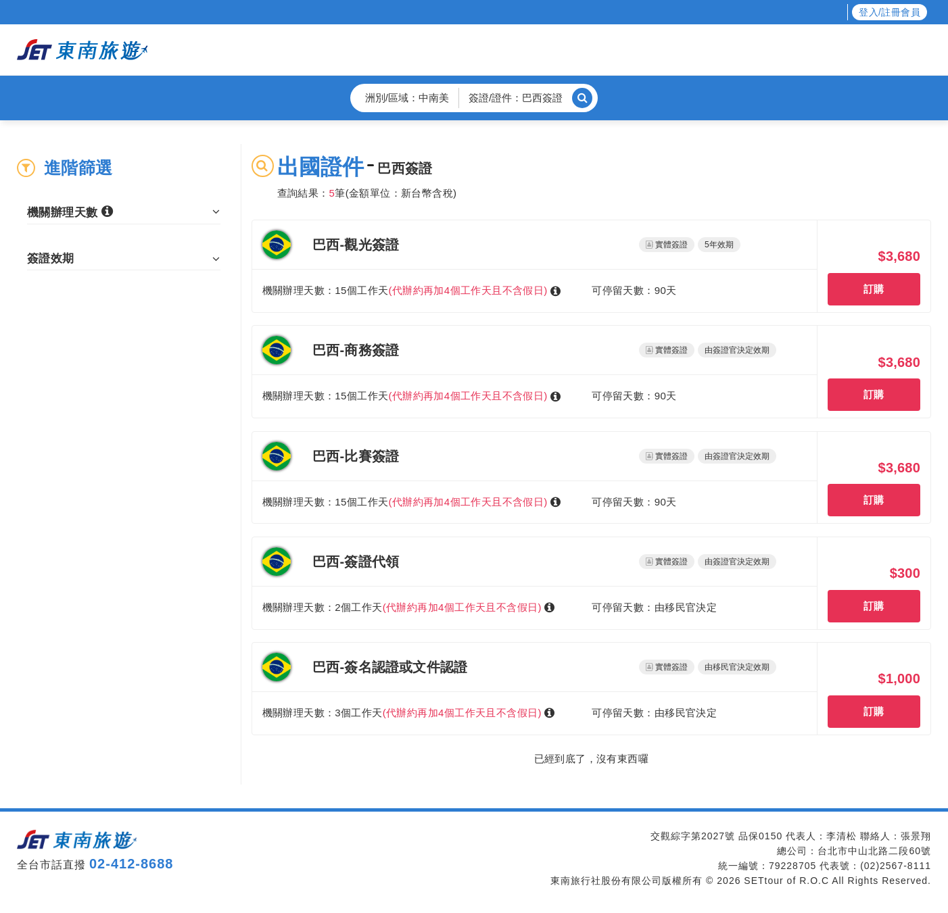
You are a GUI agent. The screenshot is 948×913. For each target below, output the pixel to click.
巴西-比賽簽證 (355, 467)
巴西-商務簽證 (355, 358)
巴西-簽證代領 (355, 576)
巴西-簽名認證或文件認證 (389, 685)
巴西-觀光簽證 (355, 248)
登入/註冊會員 (889, 12)
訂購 (873, 293)
